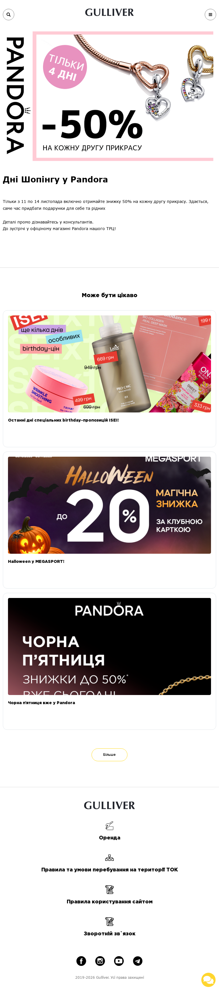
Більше (109, 754)
